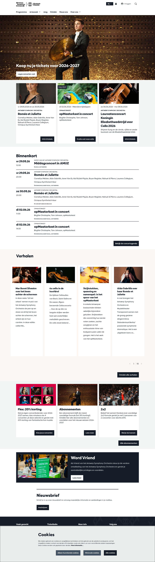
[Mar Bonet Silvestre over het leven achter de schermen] (26, 275)
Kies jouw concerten (44, 433)
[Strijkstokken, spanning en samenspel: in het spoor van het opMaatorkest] (94, 275)
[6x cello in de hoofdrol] (60, 275)
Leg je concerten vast (27, 74)
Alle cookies (110, 553)
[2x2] (119, 395)
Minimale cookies (90, 553)
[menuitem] (21, 12)
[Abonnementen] (77, 395)
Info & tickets (47, 139)
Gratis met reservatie (84, 139)
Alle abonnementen (128, 443)
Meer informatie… (77, 545)
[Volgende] (142, 363)
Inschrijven (43, 507)
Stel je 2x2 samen (128, 433)
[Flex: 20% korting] (36, 395)
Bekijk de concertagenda (126, 243)
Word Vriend (83, 457)
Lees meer (89, 433)
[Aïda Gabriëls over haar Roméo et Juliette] (128, 275)
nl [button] (109, 4)
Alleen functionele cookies (65, 553)
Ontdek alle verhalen (128, 375)
